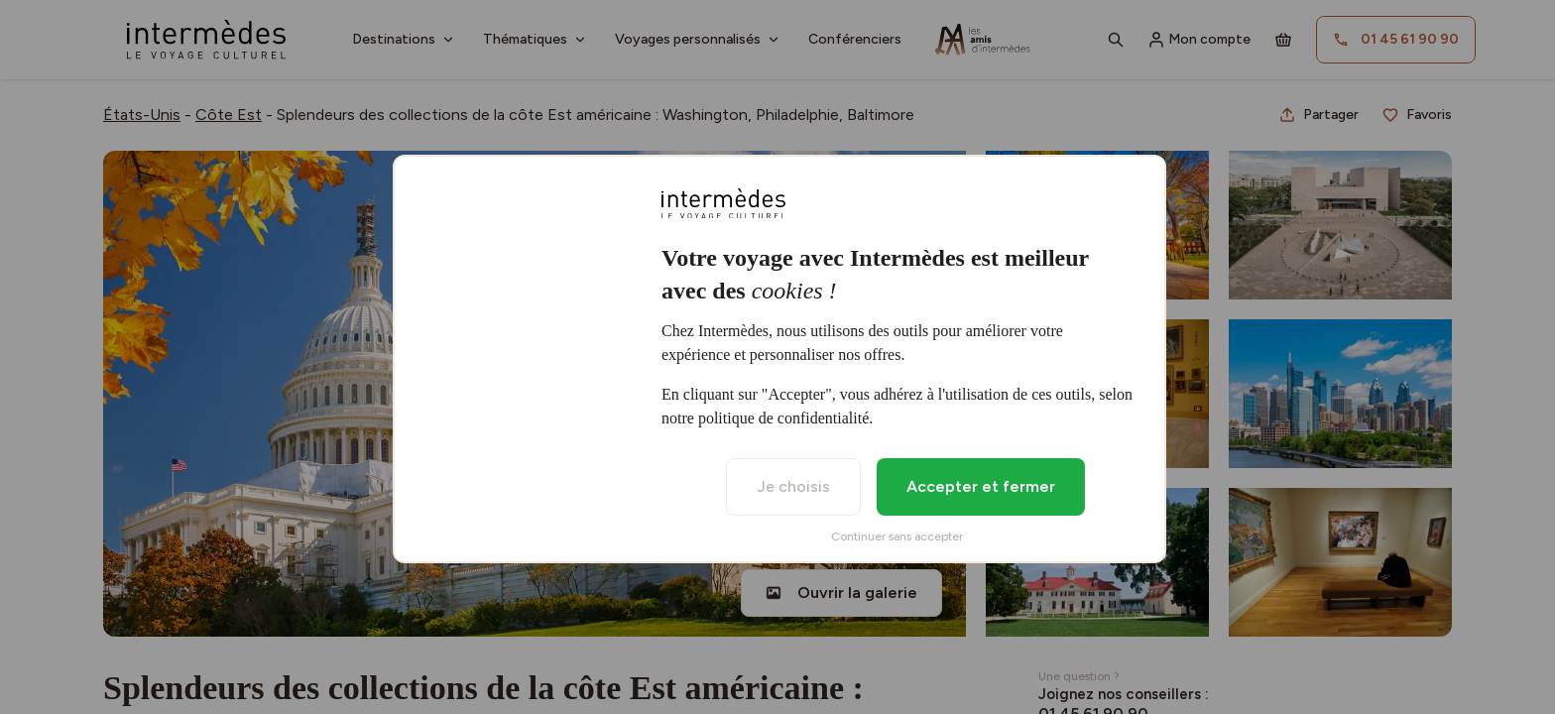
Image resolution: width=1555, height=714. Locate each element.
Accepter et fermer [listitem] (980, 486)
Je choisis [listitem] (793, 486)
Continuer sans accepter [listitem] (897, 536)
